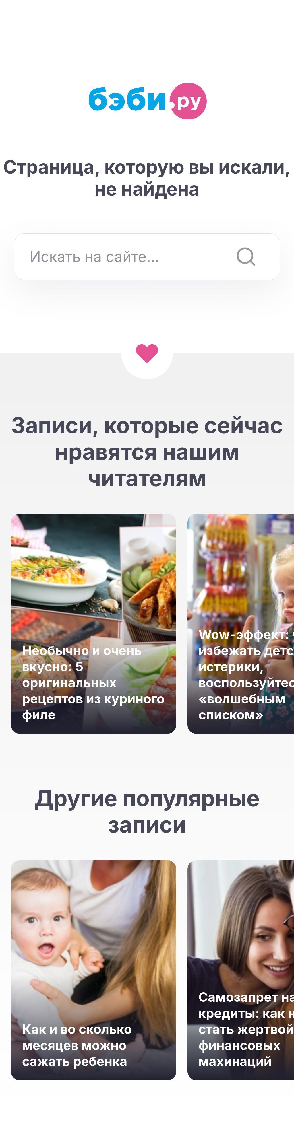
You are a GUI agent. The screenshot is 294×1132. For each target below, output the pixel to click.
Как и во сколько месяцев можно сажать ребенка (77, 1045)
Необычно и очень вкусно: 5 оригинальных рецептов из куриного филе (93, 683)
